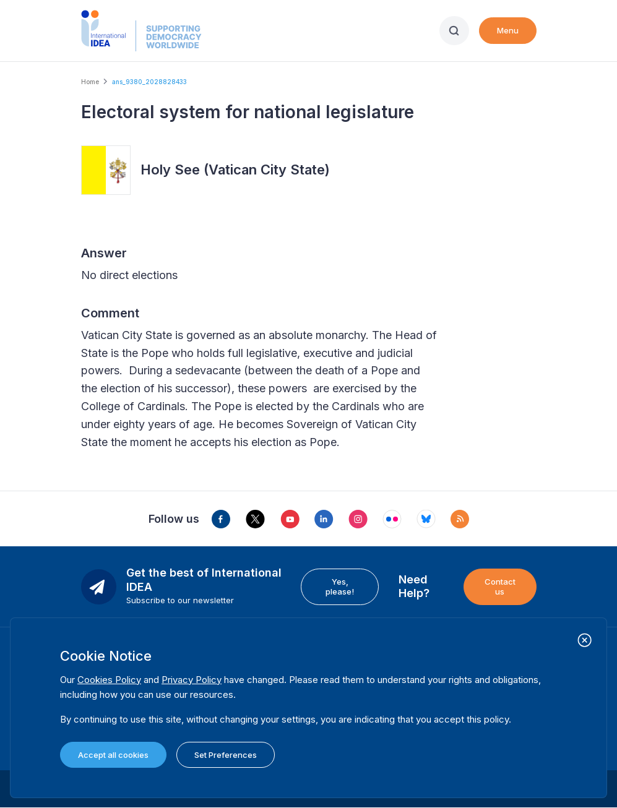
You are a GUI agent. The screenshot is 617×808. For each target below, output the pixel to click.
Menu (508, 30)
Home (90, 81)
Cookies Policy (109, 680)
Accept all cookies (113, 755)
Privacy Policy (192, 680)
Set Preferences (225, 755)
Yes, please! (340, 586)
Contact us (500, 586)
